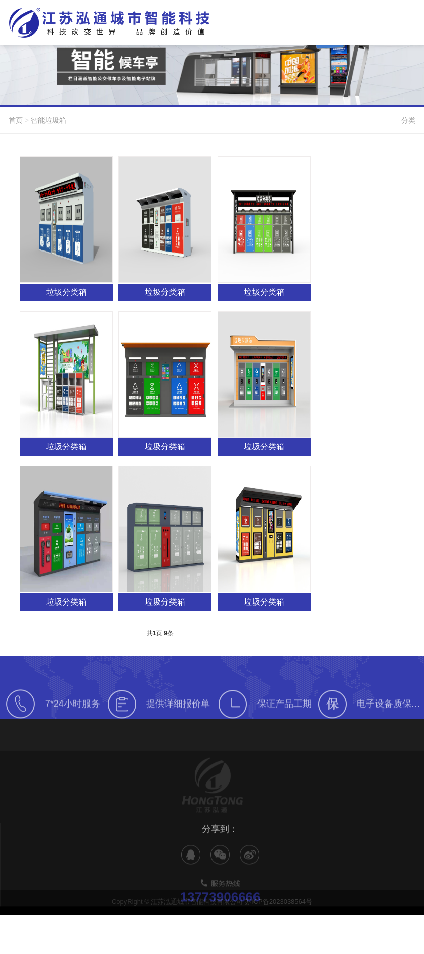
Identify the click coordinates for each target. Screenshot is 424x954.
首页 (16, 120)
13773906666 (220, 906)
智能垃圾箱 (48, 120)
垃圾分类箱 (66, 292)
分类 (408, 120)
